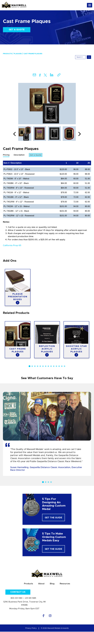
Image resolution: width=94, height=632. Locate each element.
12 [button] (59, 366)
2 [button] (32, 366)
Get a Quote (17, 30)
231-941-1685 (30, 598)
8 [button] (48, 366)
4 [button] (37, 366)
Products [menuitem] (7, 54)
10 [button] (53, 366)
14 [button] (64, 366)
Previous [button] (14, 134)
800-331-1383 (16, 598)
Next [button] (79, 134)
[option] (47, 103)
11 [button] (56, 366)
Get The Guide (53, 518)
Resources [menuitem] (65, 584)
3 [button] (35, 366)
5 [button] (40, 366)
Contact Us (17, 592)
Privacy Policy (31, 628)
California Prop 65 (12, 245)
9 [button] (51, 366)
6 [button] (43, 366)
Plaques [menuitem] (18, 54)
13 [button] (62, 366)
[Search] (80, 57)
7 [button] (45, 366)
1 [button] (29, 366)
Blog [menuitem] (52, 584)
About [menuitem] (41, 584)
